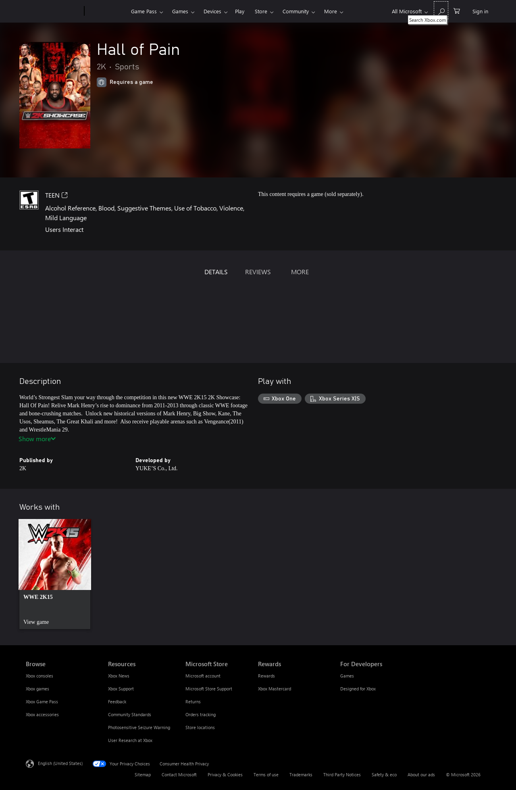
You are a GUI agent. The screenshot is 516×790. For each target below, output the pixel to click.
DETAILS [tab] (216, 271)
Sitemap (143, 774)
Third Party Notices (342, 774)
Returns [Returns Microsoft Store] (193, 701)
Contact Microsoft (179, 774)
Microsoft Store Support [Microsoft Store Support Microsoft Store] (208, 689)
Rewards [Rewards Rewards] (266, 676)
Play (239, 11)
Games (180, 11)
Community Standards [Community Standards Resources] (129, 714)
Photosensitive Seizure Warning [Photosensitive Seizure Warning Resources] (139, 727)
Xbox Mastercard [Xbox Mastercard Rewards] (274, 689)
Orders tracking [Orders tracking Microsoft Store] (200, 714)
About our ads (421, 774)
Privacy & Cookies (225, 774)
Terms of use (266, 774)
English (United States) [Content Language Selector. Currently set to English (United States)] (60, 763)
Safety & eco (384, 774)
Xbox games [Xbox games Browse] (37, 689)
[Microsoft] (53, 11)
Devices (212, 11)
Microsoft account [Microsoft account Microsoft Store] (203, 676)
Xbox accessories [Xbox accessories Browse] (42, 714)
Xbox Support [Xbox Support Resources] (121, 689)
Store (261, 11)
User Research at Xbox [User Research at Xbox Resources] (130, 740)
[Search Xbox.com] (441, 10)
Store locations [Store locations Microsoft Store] (200, 727)
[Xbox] (106, 11)
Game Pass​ (144, 11)
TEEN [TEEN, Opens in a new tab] (56, 195)
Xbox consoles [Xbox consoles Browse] (39, 676)
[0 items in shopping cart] (457, 10)
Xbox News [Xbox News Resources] (118, 676)
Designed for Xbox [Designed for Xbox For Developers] (358, 689)
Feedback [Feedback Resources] (117, 701)
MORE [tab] (300, 271)
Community (296, 11)
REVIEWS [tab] (258, 271)
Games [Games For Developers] (347, 676)
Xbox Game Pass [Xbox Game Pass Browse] (42, 701)
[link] (54, 574)
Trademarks (300, 774)
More (330, 11)
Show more (37, 438)
